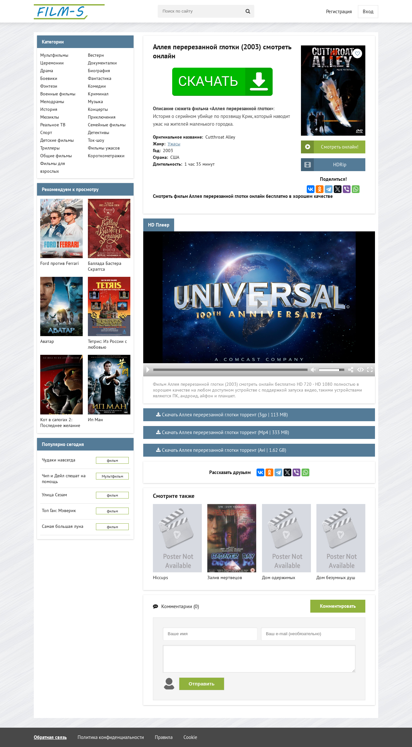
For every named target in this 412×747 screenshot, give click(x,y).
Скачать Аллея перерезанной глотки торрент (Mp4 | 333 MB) (225, 432)
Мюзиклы (49, 117)
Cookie (190, 737)
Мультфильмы (54, 55)
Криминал (98, 94)
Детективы (98, 132)
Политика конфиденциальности (111, 737)
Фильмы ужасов (104, 148)
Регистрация (339, 11)
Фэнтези (48, 86)
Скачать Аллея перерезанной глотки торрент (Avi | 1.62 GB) (224, 450)
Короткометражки (106, 156)
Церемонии (52, 63)
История (48, 109)
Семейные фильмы (107, 125)
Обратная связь (50, 737)
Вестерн (96, 55)
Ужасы (174, 144)
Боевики (48, 78)
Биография (99, 70)
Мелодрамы (52, 101)
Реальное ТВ (52, 125)
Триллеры (50, 148)
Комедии (97, 86)
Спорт (46, 132)
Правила (164, 737)
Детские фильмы (57, 140)
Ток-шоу (96, 140)
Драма (46, 70)
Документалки (102, 63)
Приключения (102, 117)
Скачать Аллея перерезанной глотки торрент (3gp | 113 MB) (225, 415)
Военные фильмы (57, 94)
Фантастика (99, 78)
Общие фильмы (56, 156)
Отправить (202, 683)
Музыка (95, 101)
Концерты (98, 109)
